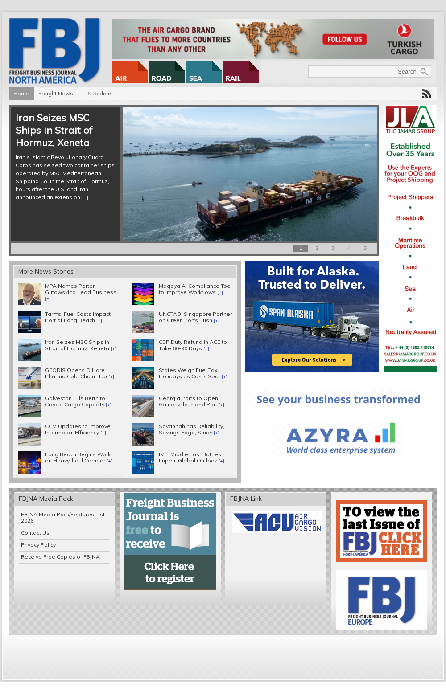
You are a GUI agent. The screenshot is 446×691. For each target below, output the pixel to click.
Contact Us (35, 532)
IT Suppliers (97, 93)
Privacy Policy (38, 544)
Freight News (55, 93)
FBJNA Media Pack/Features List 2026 (63, 517)
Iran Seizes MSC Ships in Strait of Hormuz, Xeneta (54, 130)
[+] (90, 197)
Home (21, 93)
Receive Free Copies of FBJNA (60, 556)
